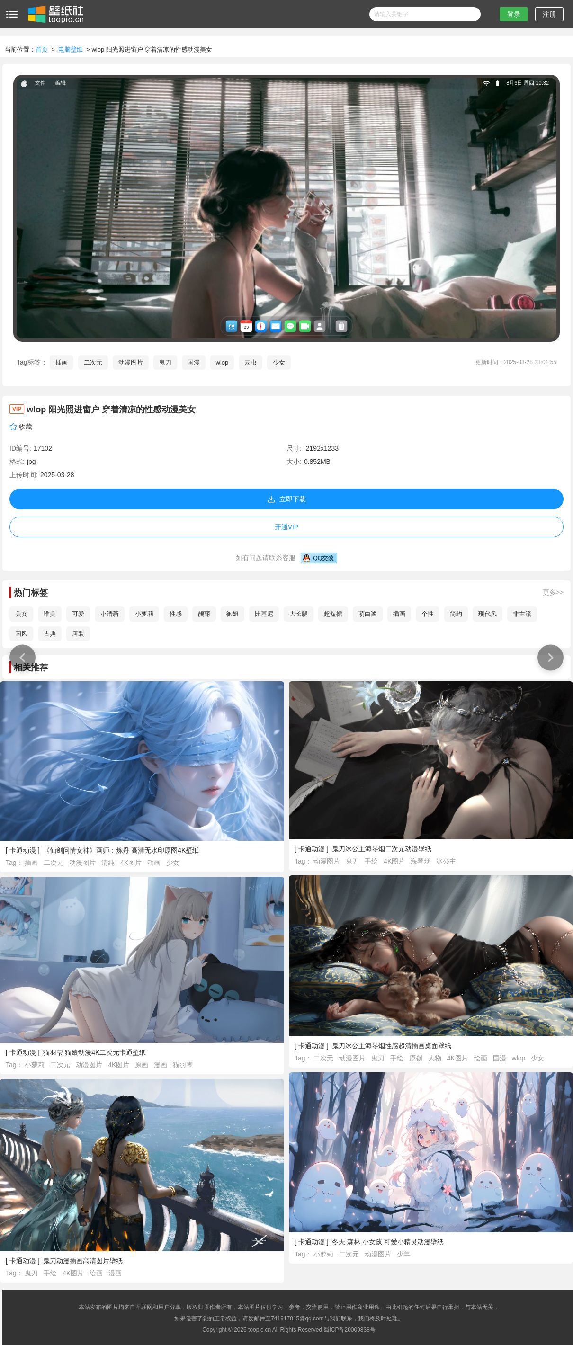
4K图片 (131, 862)
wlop (222, 362)
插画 (61, 362)
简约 (456, 613)
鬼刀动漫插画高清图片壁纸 (83, 1261)
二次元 (93, 362)
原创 (416, 1058)
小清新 (109, 613)
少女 (279, 362)
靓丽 (204, 613)
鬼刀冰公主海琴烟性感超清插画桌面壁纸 (391, 1046)
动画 (154, 862)
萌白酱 (367, 613)
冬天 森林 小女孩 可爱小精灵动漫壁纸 (388, 1242)
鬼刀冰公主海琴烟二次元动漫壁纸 (381, 849)
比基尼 (264, 613)
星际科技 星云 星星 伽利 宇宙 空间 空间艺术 (20, 657)
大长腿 (298, 613)
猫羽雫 (183, 1065)
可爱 (78, 613)
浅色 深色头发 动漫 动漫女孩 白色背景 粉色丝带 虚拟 (548, 657)
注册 (549, 14)
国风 (21, 633)
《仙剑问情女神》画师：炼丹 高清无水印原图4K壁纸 (121, 850)
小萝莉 (144, 613)
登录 (513, 14)
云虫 (250, 362)
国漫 (194, 362)
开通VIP (287, 527)
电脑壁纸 (70, 49)
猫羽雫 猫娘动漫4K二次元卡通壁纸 (94, 1052)
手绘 (372, 861)
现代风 (487, 613)
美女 (21, 613)
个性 (427, 613)
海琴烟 (421, 861)
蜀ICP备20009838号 (349, 1330)
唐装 (78, 633)
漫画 (161, 1065)
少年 (403, 1254)
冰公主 (446, 861)
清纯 (108, 862)
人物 (435, 1058)
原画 (142, 1065)
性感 (176, 613)
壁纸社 (55, 14)
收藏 (25, 426)
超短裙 (333, 613)
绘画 (481, 1058)
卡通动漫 (23, 850)
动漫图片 (130, 362)
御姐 (232, 613)
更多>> (553, 592)
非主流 (522, 613)
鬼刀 (165, 362)
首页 (42, 49)
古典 (50, 633)
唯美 (50, 613)
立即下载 (286, 499)
